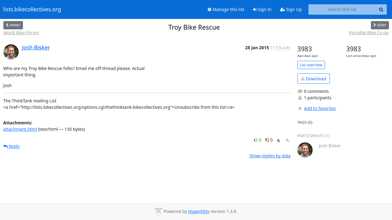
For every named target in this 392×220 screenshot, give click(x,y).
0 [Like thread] (258, 140)
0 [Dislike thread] (269, 140)
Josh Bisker (36, 47)
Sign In (262, 9)
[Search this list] (342, 9)
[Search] (381, 9)
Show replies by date (270, 156)
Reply (11, 146)
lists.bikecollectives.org (32, 9)
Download (313, 79)
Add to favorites (316, 108)
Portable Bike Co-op (369, 32)
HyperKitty (198, 211)
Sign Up (291, 9)
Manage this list (226, 9)
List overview (311, 65)
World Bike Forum (21, 32)
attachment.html (20, 129)
